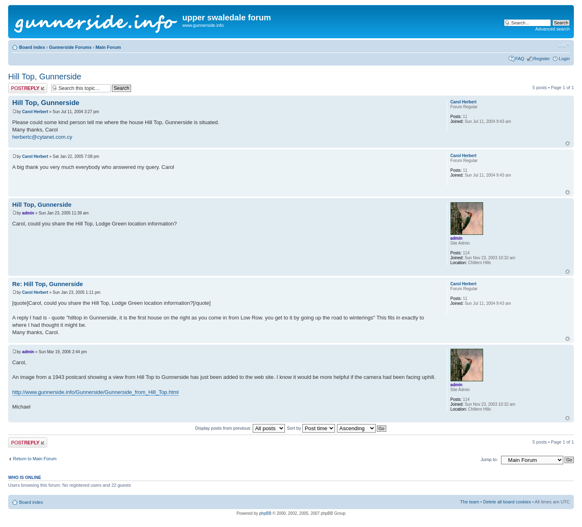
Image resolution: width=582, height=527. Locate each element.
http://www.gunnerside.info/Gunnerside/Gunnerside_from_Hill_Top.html (95, 392)
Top (567, 143)
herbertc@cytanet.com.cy (42, 137)
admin (28, 213)
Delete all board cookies (507, 501)
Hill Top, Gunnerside (44, 76)
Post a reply (27, 88)
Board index (32, 47)
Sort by (311, 428)
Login (564, 58)
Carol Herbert (35, 111)
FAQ (519, 58)
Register (541, 58)
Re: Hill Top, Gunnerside (47, 283)
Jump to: (489, 459)
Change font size (564, 45)
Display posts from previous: (240, 428)
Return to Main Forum (35, 458)
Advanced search (552, 28)
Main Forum (108, 47)
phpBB (265, 513)
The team (469, 501)
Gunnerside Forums (70, 47)
